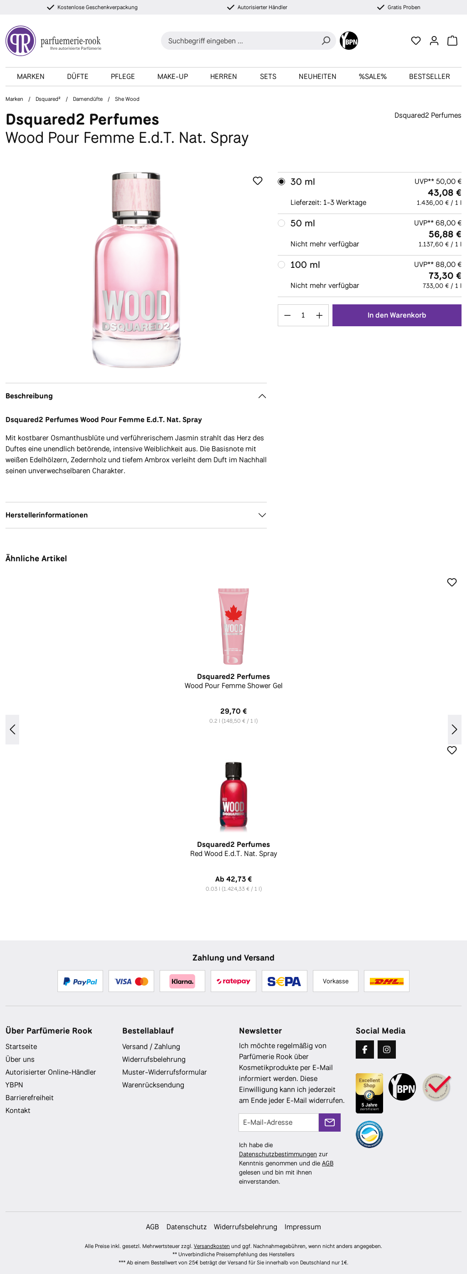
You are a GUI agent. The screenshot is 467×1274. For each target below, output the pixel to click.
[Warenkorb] (452, 40)
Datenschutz (186, 1227)
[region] (136, 270)
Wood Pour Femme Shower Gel (233, 681)
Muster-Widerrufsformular (164, 1072)
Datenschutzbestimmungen (278, 1154)
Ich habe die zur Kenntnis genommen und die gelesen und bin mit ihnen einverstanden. (286, 1163)
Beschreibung (29, 396)
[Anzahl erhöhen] (319, 315)
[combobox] (238, 40)
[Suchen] (325, 40)
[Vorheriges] (12, 730)
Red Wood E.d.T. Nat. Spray (233, 849)
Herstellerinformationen (46, 515)
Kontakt (18, 1110)
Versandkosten (212, 1246)
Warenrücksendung (153, 1085)
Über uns (20, 1059)
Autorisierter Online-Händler (50, 1072)
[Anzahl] (303, 315)
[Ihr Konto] (434, 40)
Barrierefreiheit (29, 1097)
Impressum (303, 1227)
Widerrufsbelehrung (154, 1059)
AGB (327, 1163)
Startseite (21, 1046)
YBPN (14, 1085)
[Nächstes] (455, 730)
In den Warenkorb (397, 315)
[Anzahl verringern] (287, 315)
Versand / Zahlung (151, 1046)
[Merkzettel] (416, 40)
